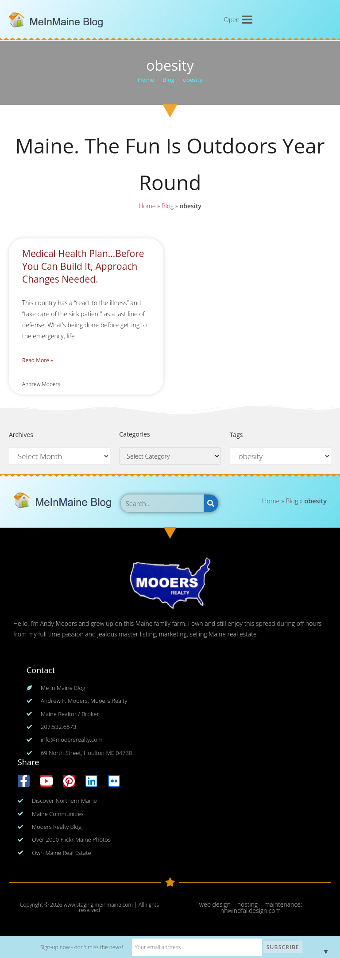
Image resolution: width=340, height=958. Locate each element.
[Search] (211, 503)
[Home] (146, 80)
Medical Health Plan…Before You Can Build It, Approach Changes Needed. (83, 266)
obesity (192, 80)
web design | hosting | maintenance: (250, 904)
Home (146, 207)
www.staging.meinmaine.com (98, 904)
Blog (168, 207)
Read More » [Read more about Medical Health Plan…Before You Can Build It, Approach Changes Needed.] (37, 360)
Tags (236, 434)
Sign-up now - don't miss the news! (93, 947)
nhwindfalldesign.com (250, 910)
